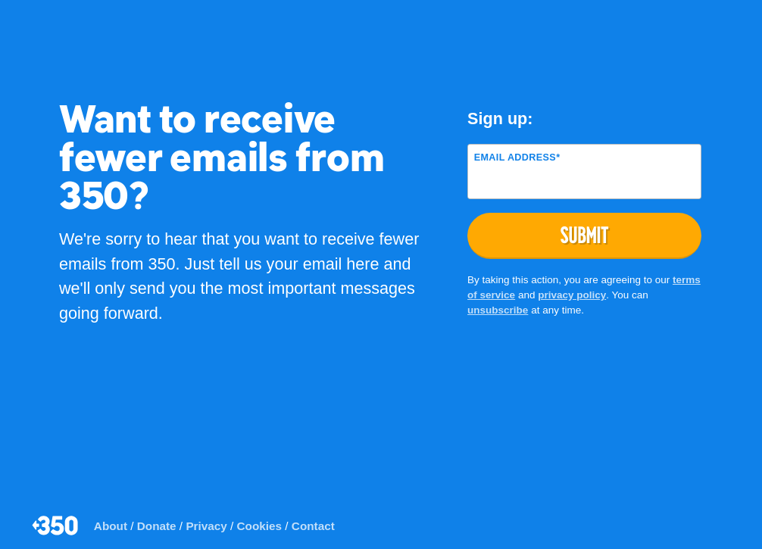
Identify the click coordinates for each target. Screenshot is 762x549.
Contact (313, 525)
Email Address (517, 157)
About (110, 525)
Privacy (206, 525)
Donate (156, 525)
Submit (585, 235)
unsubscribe (497, 310)
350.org (56, 525)
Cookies (260, 525)
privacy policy (572, 295)
